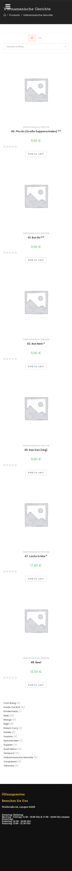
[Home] (5, 15)
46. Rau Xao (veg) (36, 450)
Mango (8, 719)
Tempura (9, 753)
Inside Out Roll (12, 707)
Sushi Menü (10, 749)
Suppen (8, 744)
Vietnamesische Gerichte (36, 127)
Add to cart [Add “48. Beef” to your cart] (36, 684)
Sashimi (8, 736)
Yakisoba (9, 765)
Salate (7, 732)
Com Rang (10, 703)
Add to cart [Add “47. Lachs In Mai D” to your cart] (36, 578)
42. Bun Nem (36, 344)
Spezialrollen (11, 740)
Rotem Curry (11, 728)
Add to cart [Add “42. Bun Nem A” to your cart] (36, 366)
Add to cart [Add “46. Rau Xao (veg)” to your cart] (36, 472)
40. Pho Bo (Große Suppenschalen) (36, 131)
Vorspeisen (10, 761)
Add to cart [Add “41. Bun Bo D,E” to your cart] (36, 259)
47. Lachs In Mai (36, 556)
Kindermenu (11, 711)
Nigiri (6, 724)
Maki (6, 715)
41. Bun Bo (36, 237)
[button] (8, 6)
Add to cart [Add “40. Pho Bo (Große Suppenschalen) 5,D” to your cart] (36, 153)
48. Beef (36, 662)
